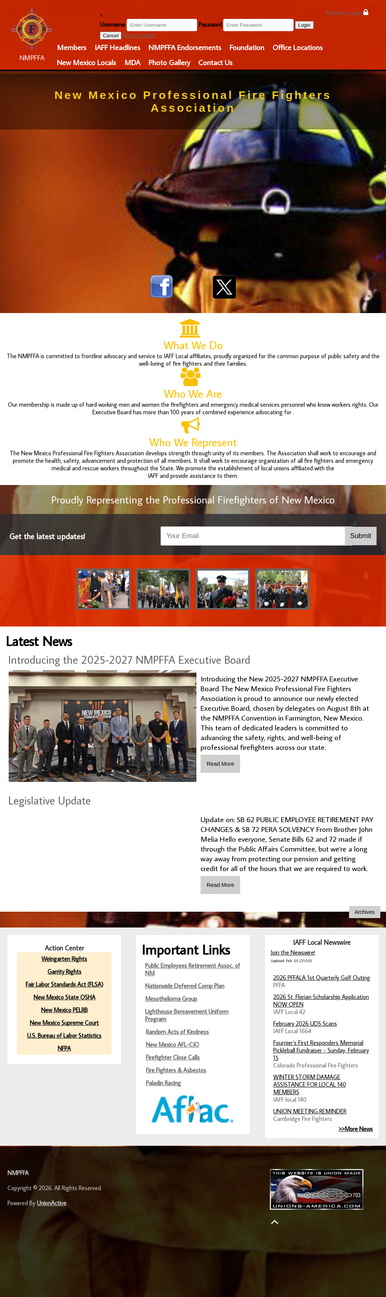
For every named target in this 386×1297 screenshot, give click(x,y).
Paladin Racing (163, 1082)
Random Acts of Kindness (177, 1031)
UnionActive (51, 1202)
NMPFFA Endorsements (185, 47)
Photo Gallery (169, 62)
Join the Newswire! (293, 951)
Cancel (111, 35)
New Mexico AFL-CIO (172, 1044)
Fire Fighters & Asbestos (176, 1069)
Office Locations (298, 47)
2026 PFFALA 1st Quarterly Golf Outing (321, 977)
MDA (132, 62)
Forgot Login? (139, 35)
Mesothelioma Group (171, 998)
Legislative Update (49, 800)
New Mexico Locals (86, 62)
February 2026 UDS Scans (305, 1022)
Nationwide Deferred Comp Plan (184, 985)
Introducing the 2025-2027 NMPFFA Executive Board (129, 659)
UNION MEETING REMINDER (309, 1110)
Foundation (247, 47)
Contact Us (215, 62)
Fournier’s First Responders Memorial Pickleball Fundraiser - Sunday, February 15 (321, 1049)
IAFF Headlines (117, 47)
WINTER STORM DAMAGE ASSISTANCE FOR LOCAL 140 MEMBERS (309, 1083)
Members (71, 47)
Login (304, 25)
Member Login (347, 13)
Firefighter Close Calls (173, 1056)
